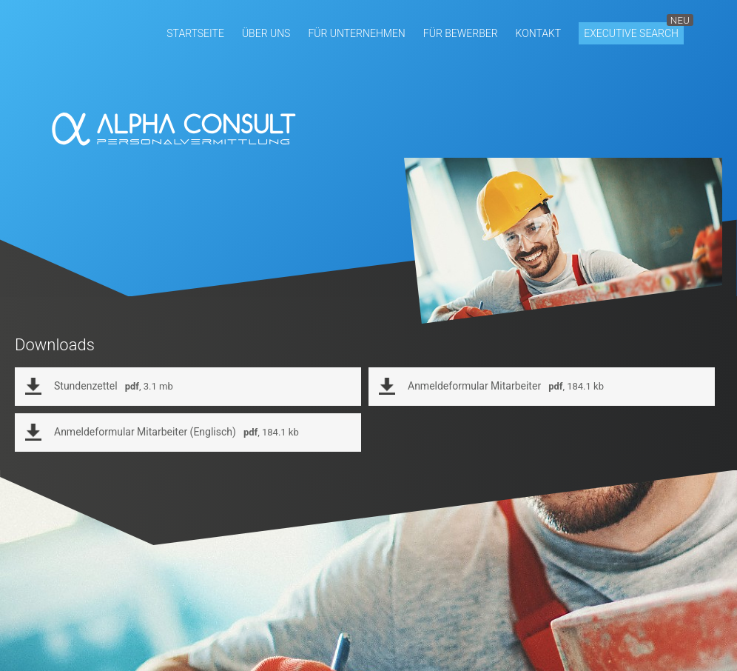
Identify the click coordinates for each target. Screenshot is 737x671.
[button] (195, 33)
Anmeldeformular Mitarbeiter (506, 386)
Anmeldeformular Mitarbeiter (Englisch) (176, 432)
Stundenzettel (113, 386)
